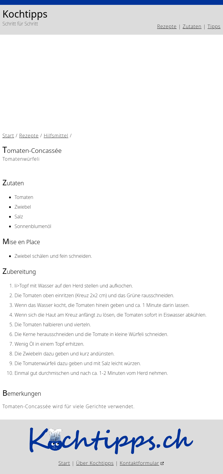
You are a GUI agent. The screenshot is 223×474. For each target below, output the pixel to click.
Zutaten (192, 26)
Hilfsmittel (56, 135)
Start (8, 135)
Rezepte (166, 26)
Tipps (214, 26)
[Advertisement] (111, 84)
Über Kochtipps (95, 463)
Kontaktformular (139, 463)
